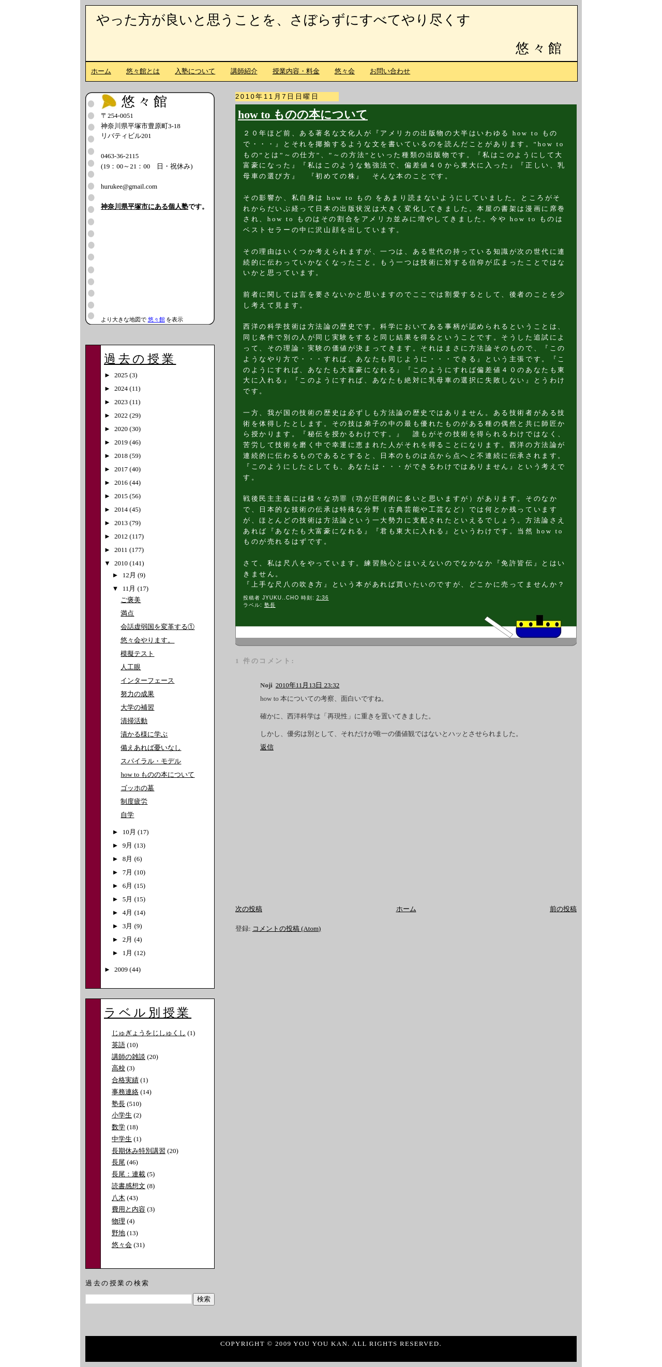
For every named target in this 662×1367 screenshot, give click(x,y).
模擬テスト (137, 653)
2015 (121, 496)
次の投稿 (248, 909)
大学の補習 (137, 707)
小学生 (122, 1115)
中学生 (122, 1139)
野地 (118, 1233)
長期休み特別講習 (139, 1151)
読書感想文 (128, 1186)
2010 (121, 563)
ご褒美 (131, 600)
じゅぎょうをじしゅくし (149, 1033)
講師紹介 (244, 71)
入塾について (195, 71)
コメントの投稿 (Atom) (286, 928)
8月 (128, 859)
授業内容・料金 (296, 71)
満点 (127, 613)
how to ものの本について (303, 115)
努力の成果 (137, 694)
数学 (118, 1127)
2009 (121, 969)
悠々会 (345, 71)
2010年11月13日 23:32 (307, 685)
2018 (121, 455)
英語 (118, 1045)
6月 (128, 885)
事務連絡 (125, 1092)
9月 (128, 845)
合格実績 (125, 1080)
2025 (121, 375)
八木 (118, 1198)
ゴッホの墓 (137, 788)
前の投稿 (563, 909)
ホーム (101, 71)
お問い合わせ (390, 71)
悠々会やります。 (147, 640)
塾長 (270, 605)
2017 (121, 469)
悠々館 (540, 48)
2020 (121, 429)
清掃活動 (134, 721)
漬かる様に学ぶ (144, 734)
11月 (130, 588)
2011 (121, 550)
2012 (121, 536)
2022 (121, 415)
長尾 (118, 1162)
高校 (118, 1068)
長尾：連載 (128, 1174)
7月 (128, 872)
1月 (128, 953)
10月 (130, 832)
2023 (121, 402)
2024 (121, 388)
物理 (118, 1221)
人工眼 (131, 667)
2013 (121, 523)
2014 (121, 509)
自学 (127, 815)
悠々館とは (143, 71)
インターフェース (147, 680)
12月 (130, 575)
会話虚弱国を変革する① (157, 627)
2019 (121, 442)
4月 (128, 912)
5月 (128, 899)
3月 (128, 926)
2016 (121, 482)
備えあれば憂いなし (151, 747)
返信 (267, 747)
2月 (128, 939)
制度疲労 (134, 801)
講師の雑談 (128, 1057)
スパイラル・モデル (151, 761)
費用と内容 (128, 1209)
